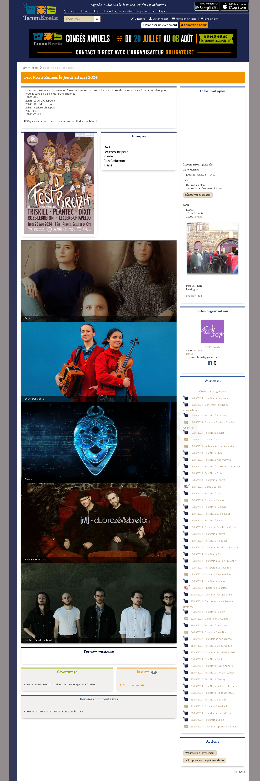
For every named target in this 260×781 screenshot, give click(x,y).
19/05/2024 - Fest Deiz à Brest (207, 554)
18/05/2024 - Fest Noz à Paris (207, 520)
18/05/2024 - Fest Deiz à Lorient (208, 479)
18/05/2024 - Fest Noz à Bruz (206, 473)
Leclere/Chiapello (116, 152)
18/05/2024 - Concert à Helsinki (208, 500)
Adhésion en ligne (184, 18)
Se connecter (158, 18)
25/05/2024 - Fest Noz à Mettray (208, 679)
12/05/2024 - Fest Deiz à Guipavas (209, 398)
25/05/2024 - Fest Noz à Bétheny (208, 699)
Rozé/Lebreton (114, 161)
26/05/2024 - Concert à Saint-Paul (209, 706)
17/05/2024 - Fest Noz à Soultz (207, 432)
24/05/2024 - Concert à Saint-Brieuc (210, 632)
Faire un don (209, 18)
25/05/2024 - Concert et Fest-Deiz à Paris (213, 652)
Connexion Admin (194, 25)
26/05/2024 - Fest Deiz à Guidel (208, 719)
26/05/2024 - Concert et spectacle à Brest (213, 726)
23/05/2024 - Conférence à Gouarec (210, 618)
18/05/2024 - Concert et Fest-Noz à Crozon (214, 527)
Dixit (107, 147)
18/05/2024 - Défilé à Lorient (206, 486)
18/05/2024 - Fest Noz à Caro (206, 493)
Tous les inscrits (133, 685)
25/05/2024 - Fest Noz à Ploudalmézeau (212, 692)
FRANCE (190, 354)
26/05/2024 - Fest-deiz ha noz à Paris (211, 713)
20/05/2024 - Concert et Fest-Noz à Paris (213, 594)
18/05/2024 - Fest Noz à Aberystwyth (211, 459)
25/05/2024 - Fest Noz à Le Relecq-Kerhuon (214, 686)
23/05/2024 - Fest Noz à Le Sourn (209, 625)
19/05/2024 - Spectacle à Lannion (209, 587)
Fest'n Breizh (212, 347)
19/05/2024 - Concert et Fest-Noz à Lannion (214, 547)
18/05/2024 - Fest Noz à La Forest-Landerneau (216, 466)
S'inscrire (138, 18)
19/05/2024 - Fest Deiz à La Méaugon (211, 567)
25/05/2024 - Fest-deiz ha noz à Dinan (211, 638)
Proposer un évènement (159, 25)
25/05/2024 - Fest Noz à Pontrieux (209, 659)
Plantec (109, 156)
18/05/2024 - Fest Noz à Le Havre (208, 506)
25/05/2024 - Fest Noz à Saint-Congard (212, 665)
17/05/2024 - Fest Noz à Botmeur (209, 415)
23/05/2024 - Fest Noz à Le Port (208, 611)
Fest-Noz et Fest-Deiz (58, 68)
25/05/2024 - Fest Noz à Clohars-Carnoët (213, 672)
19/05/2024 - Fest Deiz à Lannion (208, 581)
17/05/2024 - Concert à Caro (206, 439)
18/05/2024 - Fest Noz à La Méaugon (211, 513)
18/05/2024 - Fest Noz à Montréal (209, 540)
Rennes (51, 77)
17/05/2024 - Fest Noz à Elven (207, 452)
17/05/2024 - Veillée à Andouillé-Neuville (212, 446)
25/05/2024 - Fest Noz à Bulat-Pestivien (212, 645)
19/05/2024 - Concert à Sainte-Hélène (211, 574)
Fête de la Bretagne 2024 (212, 391)
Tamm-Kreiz (29, 68)
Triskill (108, 165)
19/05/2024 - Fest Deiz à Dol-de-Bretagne (213, 560)
